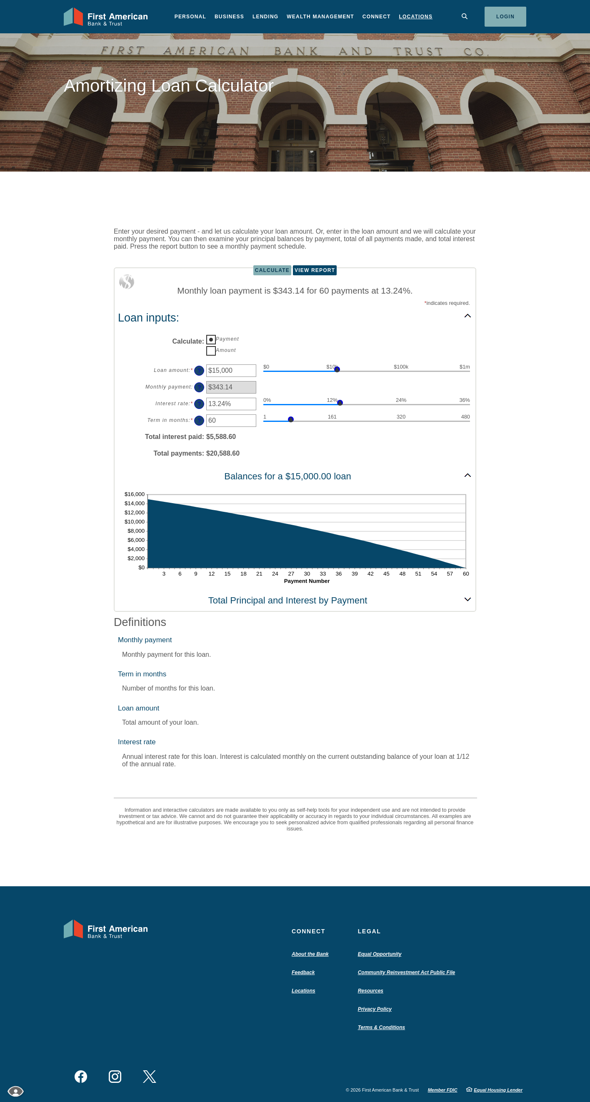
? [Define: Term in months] (199, 420)
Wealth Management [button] (320, 17)
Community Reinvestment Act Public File (408, 972)
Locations (416, 17)
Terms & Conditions (381, 1027)
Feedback (303, 972)
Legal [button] (369, 931)
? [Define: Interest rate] (199, 404)
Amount (226, 350)
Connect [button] (376, 17)
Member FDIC (443, 1089)
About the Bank (312, 954)
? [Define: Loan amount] (199, 370)
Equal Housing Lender (498, 1089)
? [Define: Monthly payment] (199, 387)
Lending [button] (265, 17)
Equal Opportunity (380, 954)
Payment (227, 339)
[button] (295, 317)
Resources (370, 991)
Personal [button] (190, 17)
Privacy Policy (375, 1009)
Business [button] (229, 17)
